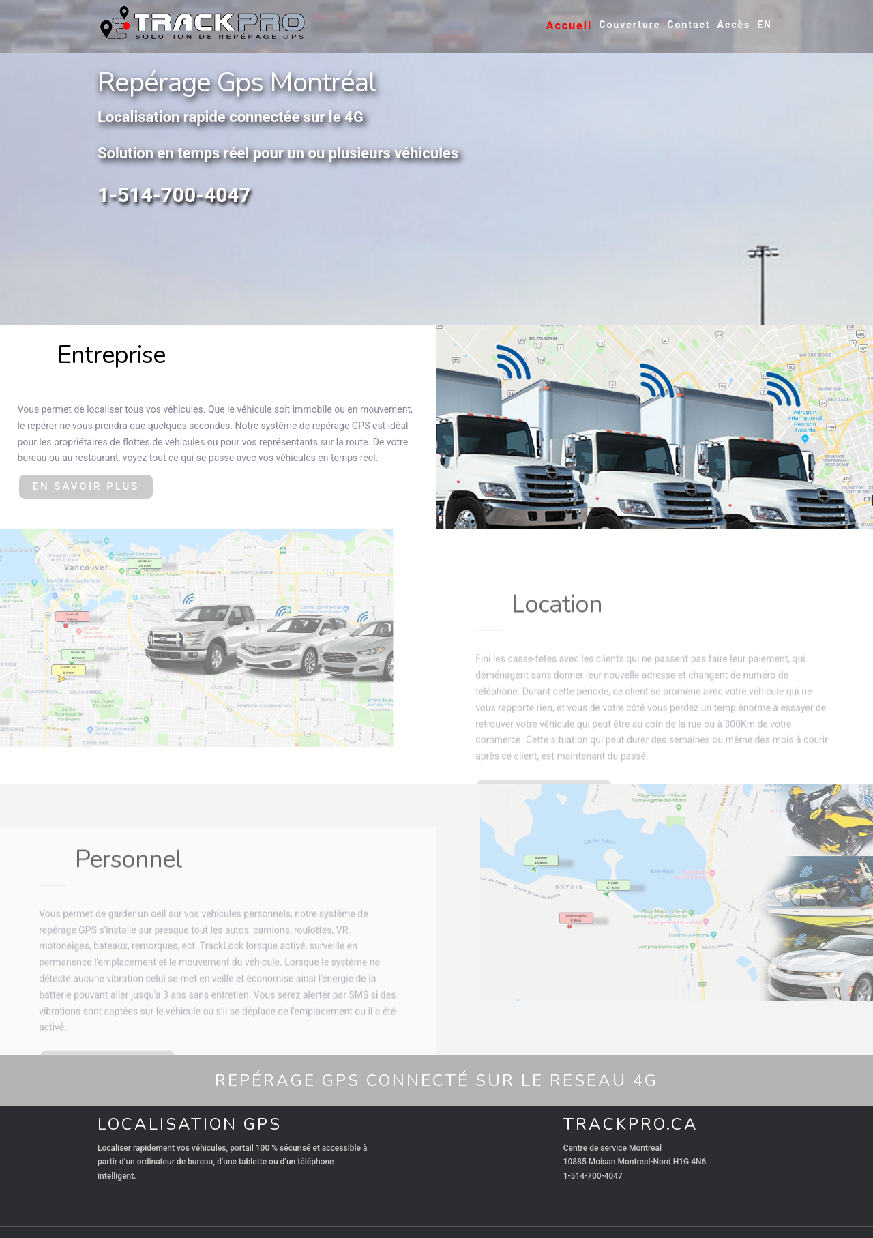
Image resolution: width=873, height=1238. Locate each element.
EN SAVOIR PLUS (86, 486)
